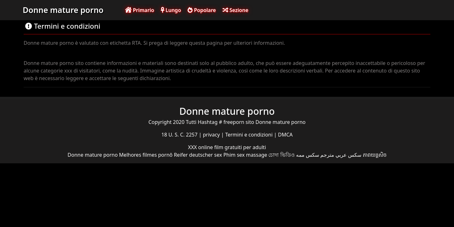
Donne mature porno (63, 9)
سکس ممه (307, 154)
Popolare (202, 10)
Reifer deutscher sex (198, 154)
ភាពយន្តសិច (375, 154)
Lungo (171, 10)
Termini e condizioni (249, 134)
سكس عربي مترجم (340, 154)
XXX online (201, 147)
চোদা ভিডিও (281, 154)
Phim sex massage (245, 154)
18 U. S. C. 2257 (180, 134)
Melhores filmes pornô (146, 154)
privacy (212, 134)
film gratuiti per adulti (240, 147)
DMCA (285, 134)
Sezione (235, 10)
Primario (139, 10)
